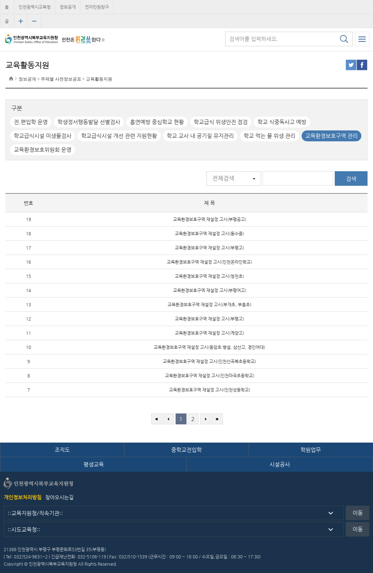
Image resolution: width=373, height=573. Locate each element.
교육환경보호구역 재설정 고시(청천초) (209, 276)
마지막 (217, 418)
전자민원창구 (97, 6)
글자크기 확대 (21, 21)
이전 (168, 418)
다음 (205, 418)
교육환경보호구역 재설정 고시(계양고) (209, 332)
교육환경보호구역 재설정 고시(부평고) (209, 247)
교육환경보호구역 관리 (331, 136)
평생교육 (93, 464)
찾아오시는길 (59, 497)
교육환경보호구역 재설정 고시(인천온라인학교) (209, 261)
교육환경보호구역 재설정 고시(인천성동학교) (209, 389)
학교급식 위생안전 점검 (221, 122)
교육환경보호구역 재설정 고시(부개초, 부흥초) (209, 304)
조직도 (62, 450)
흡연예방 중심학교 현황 (157, 122)
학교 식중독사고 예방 (282, 122)
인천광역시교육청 (35, 6)
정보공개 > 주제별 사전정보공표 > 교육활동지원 (65, 79)
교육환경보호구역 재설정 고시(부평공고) (209, 219)
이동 (358, 513)
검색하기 (344, 39)
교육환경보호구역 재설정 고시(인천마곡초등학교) (209, 375)
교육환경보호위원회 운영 (42, 149)
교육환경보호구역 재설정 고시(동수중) (209, 233)
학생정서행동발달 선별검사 (89, 122)
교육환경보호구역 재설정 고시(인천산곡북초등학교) (209, 361)
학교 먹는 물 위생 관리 (269, 136)
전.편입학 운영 (31, 122)
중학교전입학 (186, 450)
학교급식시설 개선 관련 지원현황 (119, 136)
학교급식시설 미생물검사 (42, 136)
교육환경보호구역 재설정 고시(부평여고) (209, 290)
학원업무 (311, 450)
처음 (156, 418)
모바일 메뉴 (362, 39)
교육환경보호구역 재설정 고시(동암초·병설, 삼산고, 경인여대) (209, 347)
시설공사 (280, 464)
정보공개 (68, 6)
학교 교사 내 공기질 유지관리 (200, 136)
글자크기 (7, 23)
